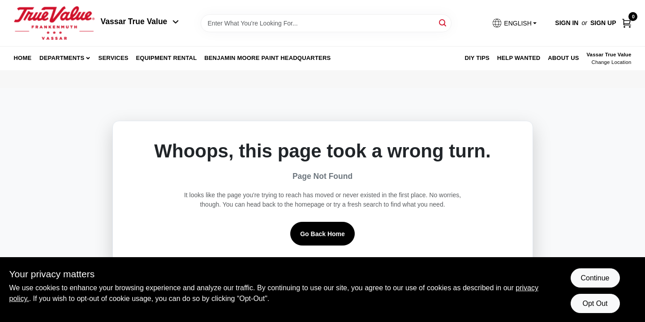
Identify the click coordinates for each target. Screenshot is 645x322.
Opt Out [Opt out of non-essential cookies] (594, 303)
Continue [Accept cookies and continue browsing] (594, 278)
